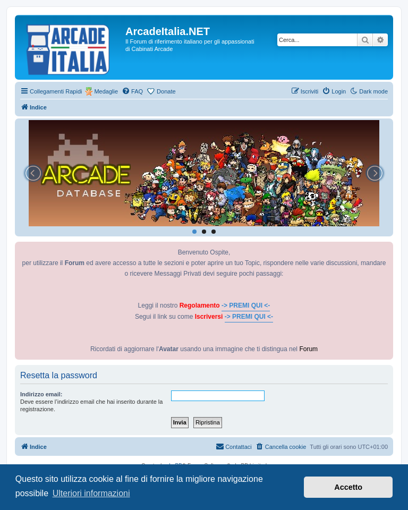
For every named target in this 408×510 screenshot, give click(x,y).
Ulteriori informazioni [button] (91, 493)
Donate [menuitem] (166, 91)
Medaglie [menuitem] (106, 91)
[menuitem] (132, 91)
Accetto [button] (348, 487)
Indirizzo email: (41, 394)
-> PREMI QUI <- (246, 305)
